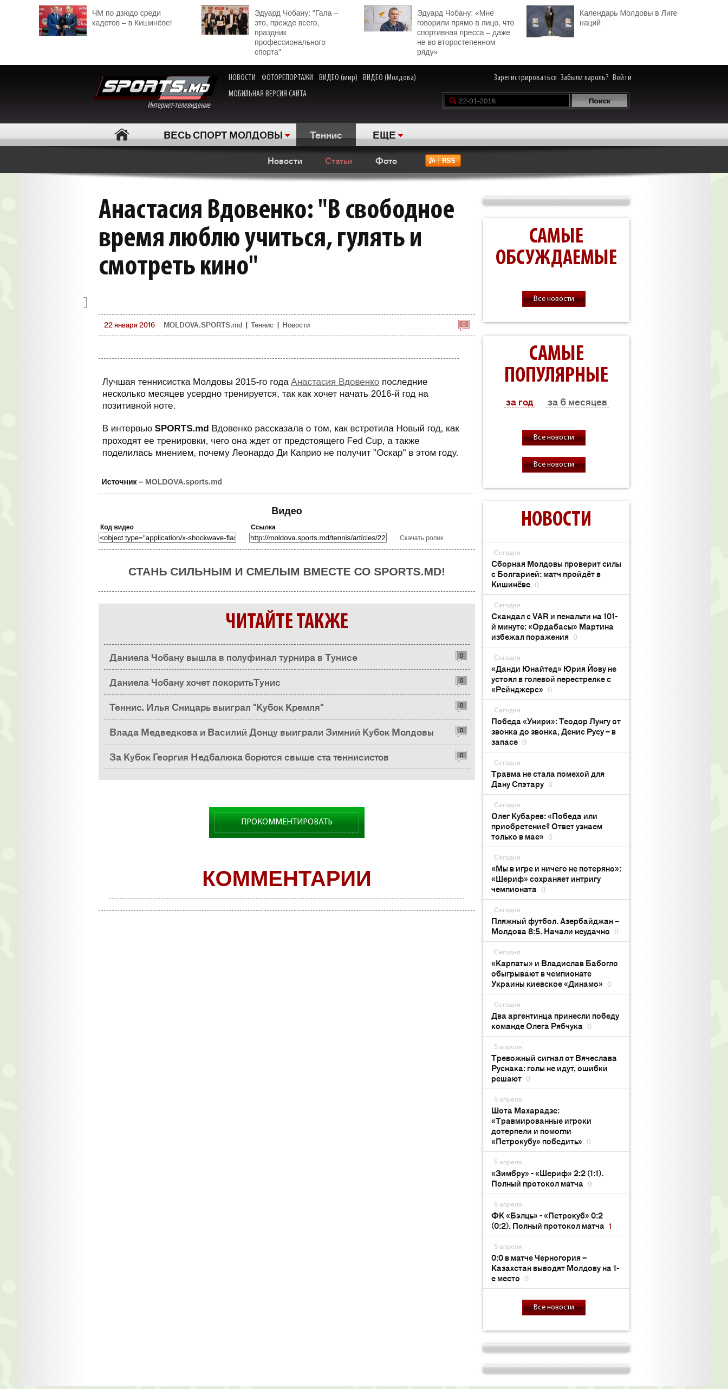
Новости (285, 160)
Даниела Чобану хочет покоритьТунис (195, 681)
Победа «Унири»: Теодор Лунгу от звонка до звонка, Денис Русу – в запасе (556, 731)
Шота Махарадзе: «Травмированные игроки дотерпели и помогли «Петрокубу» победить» (541, 1125)
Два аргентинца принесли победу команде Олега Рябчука (555, 1020)
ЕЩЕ (384, 134)
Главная (121, 134)
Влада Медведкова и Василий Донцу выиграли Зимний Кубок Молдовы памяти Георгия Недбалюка (271, 734)
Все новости (554, 299)
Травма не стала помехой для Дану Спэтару (547, 778)
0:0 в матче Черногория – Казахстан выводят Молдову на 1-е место (555, 1267)
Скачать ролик (421, 538)
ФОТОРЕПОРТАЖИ (287, 78)
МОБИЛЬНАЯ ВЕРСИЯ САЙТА (268, 94)
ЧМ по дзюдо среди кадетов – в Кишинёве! (105, 16)
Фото (386, 160)
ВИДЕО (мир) (338, 78)
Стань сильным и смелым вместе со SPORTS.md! (286, 571)
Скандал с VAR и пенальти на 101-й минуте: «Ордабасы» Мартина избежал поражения (554, 626)
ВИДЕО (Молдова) (389, 78)
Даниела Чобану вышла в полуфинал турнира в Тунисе (233, 656)
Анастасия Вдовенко (335, 382)
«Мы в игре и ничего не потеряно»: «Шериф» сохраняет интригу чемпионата (556, 878)
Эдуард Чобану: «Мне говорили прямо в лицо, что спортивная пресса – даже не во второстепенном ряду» (439, 30)
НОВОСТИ (242, 78)
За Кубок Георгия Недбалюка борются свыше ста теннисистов (249, 756)
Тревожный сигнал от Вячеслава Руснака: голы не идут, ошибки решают (554, 1067)
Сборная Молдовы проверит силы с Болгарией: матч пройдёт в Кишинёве (556, 573)
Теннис (326, 134)
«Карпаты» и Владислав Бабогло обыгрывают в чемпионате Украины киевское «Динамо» (554, 973)
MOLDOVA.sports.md (183, 481)
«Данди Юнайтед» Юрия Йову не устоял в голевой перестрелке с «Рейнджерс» (553, 678)
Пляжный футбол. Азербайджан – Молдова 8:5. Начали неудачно (555, 925)
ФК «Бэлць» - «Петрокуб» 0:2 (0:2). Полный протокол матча (551, 1220)
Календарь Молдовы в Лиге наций (601, 16)
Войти (622, 78)
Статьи (339, 160)
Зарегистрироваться (525, 78)
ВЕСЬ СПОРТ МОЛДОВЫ (223, 134)
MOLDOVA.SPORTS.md (203, 324)
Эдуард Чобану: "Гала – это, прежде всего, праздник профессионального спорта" (270, 30)
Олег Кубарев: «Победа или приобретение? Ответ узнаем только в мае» (546, 825)
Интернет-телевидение (155, 93)
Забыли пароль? (585, 78)
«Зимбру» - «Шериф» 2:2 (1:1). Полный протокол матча (547, 1178)
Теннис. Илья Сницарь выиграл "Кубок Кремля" (216, 706)
